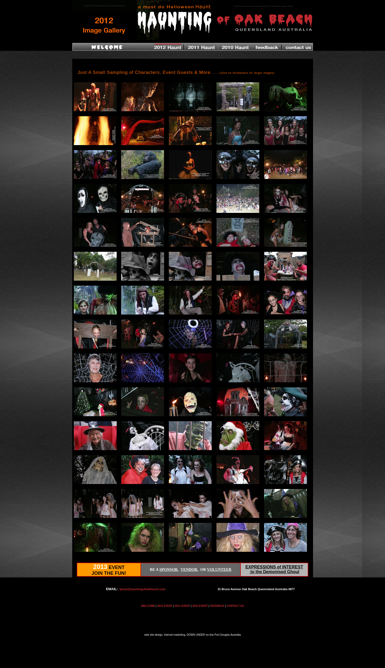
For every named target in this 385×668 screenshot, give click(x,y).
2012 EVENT (165, 605)
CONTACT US (235, 605)
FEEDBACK (217, 605)
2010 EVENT (200, 605)
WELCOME (148, 605)
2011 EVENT (182, 605)
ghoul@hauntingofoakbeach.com (143, 589)
